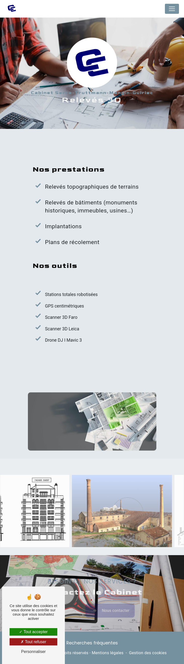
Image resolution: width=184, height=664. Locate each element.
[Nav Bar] (172, 9)
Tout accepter (33, 632)
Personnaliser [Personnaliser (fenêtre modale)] (33, 651)
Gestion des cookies (148, 652)
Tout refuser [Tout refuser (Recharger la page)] (33, 642)
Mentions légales (107, 652)
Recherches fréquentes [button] (92, 643)
